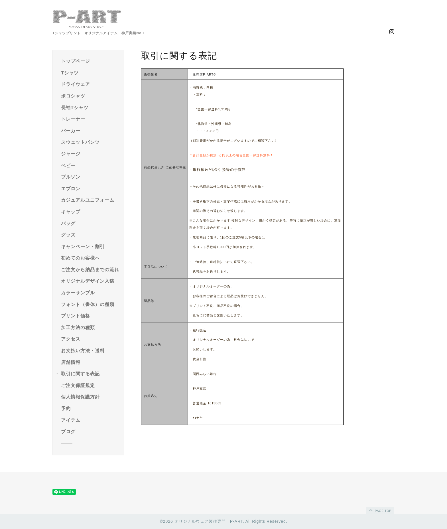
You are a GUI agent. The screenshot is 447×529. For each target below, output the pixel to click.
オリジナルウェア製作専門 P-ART (208, 521)
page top (379, 510)
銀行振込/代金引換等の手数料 (219, 169)
